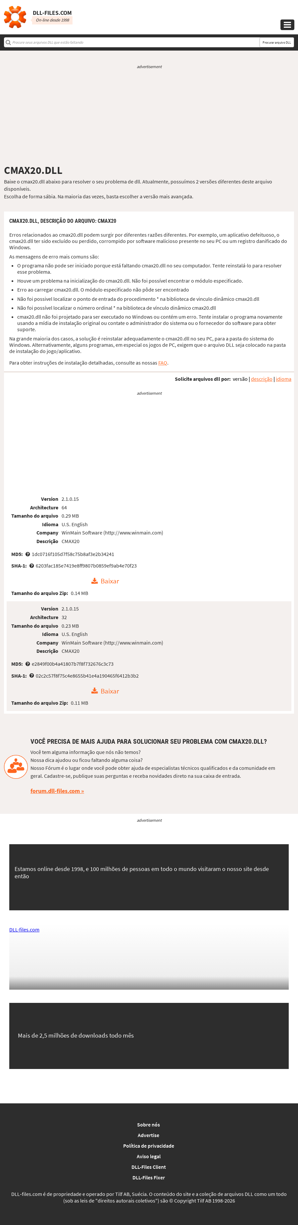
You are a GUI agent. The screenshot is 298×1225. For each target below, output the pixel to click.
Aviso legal (149, 1156)
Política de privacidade (148, 1145)
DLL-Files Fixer (148, 1177)
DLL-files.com (24, 929)
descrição (262, 378)
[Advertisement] (149, 116)
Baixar (110, 581)
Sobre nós (148, 1124)
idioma (283, 378)
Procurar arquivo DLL (277, 42)
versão (240, 378)
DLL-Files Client (148, 1166)
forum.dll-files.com (55, 791)
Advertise (148, 1135)
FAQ (162, 362)
